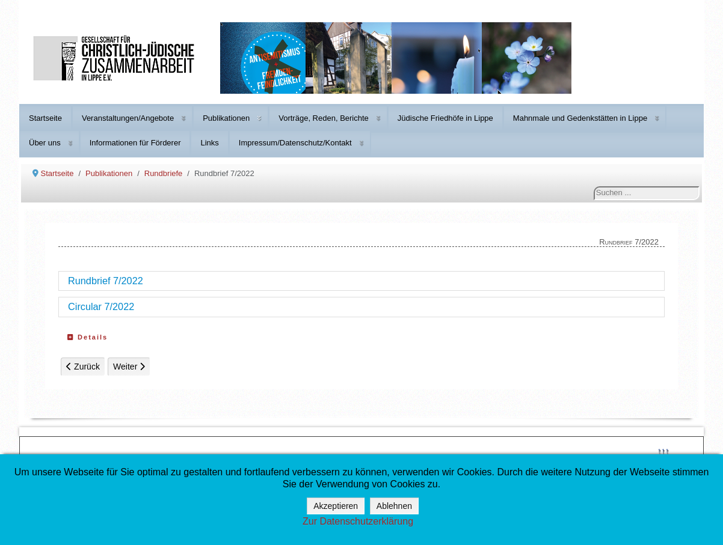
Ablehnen (394, 506)
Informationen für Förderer (135, 142)
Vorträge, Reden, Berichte (323, 118)
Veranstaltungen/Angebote (128, 118)
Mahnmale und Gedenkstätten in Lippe (580, 118)
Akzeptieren (335, 506)
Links (209, 142)
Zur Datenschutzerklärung (358, 521)
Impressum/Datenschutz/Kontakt (295, 142)
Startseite (45, 118)
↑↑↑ (663, 450)
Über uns (45, 142)
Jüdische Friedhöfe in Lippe (445, 118)
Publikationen (226, 118)
